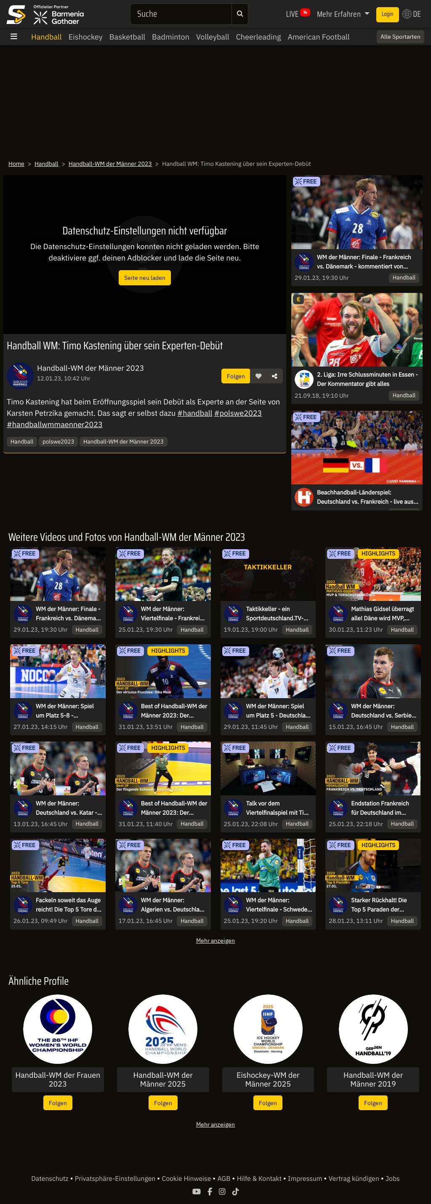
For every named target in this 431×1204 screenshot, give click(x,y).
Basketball (127, 37)
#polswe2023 (238, 413)
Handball (46, 37)
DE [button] (411, 14)
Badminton (170, 37)
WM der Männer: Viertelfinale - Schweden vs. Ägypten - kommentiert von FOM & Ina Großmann (278, 905)
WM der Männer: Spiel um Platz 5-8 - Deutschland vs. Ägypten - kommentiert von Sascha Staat (68, 711)
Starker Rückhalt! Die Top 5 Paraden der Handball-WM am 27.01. (383, 905)
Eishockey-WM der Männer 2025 (268, 1080)
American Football (318, 37)
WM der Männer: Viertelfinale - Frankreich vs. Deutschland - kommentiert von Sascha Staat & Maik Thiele (173, 614)
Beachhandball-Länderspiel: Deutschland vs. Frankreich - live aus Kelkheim (365, 497)
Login (388, 14)
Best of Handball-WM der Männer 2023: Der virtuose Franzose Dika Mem (174, 711)
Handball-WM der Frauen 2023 (57, 1080)
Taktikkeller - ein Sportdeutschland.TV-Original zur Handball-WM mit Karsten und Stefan (275, 614)
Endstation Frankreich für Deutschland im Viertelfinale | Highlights (382, 808)
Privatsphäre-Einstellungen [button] (116, 1179)
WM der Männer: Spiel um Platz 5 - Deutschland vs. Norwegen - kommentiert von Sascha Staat (279, 711)
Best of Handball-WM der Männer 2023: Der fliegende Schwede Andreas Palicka (174, 808)
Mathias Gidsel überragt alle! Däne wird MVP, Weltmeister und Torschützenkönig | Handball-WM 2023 (382, 614)
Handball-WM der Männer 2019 (373, 1080)
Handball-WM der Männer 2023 (110, 163)
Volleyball (212, 37)
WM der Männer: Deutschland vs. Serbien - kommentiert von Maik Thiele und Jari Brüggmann (383, 711)
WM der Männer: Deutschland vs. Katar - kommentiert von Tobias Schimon (67, 808)
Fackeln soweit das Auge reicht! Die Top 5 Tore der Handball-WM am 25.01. (69, 905)
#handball (194, 413)
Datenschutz (50, 1179)
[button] (258, 376)
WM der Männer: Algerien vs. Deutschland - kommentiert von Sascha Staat (173, 905)
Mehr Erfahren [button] (339, 14)
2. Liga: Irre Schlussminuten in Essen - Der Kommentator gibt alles (367, 379)
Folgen (236, 376)
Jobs (393, 1179)
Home (16, 163)
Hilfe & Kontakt (260, 1179)
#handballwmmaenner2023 (55, 424)
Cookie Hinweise (187, 1179)
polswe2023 (58, 441)
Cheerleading (258, 37)
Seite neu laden (144, 278)
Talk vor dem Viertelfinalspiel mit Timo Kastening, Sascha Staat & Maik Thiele (279, 808)
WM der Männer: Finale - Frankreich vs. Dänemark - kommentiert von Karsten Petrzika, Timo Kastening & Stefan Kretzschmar (364, 262)
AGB (224, 1179)
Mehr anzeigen (215, 940)
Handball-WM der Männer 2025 (162, 1080)
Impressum (306, 1179)
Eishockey (86, 37)
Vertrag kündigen (355, 1179)
